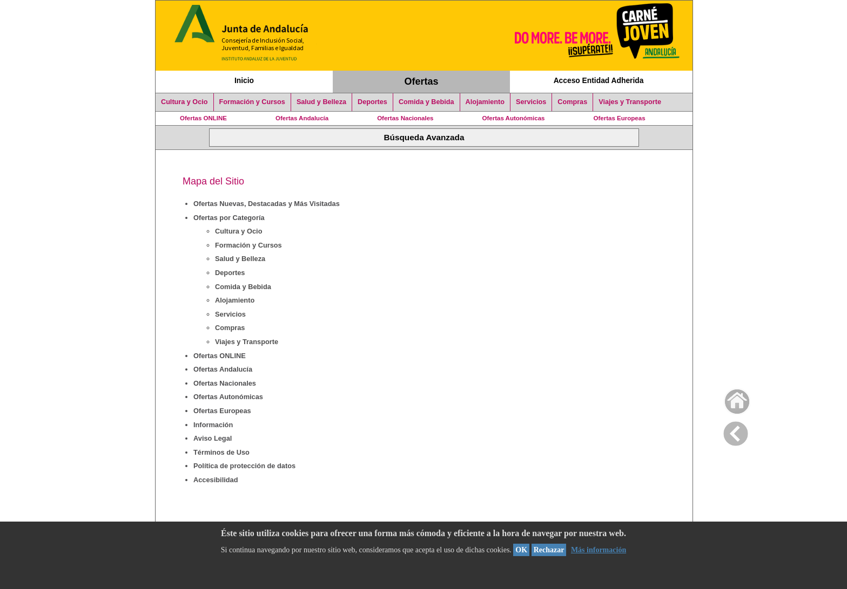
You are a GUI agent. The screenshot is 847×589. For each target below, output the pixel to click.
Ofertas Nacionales (405, 118)
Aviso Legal (212, 438)
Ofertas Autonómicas (513, 118)
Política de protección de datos (244, 466)
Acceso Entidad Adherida (599, 80)
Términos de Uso (221, 452)
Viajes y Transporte (630, 102)
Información (213, 425)
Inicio (244, 80)
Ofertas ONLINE (203, 118)
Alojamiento (485, 102)
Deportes (372, 102)
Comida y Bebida (426, 102)
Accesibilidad (215, 480)
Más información (598, 550)
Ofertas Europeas (620, 118)
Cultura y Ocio (184, 102)
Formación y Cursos (252, 102)
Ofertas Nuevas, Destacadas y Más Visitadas (266, 204)
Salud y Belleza (321, 102)
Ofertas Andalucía (301, 118)
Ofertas (422, 81)
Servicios (531, 102)
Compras (572, 102)
